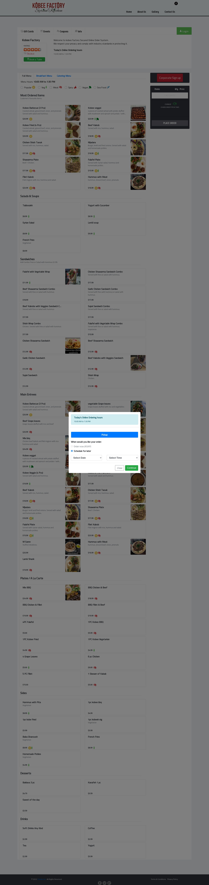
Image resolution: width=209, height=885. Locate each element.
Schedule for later (82, 451)
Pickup (104, 435)
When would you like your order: (86, 442)
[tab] (104, 435)
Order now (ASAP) (82, 446)
